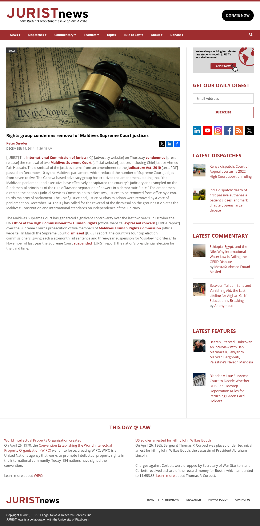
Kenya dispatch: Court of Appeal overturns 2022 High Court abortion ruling (231, 171)
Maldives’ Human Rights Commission (130, 228)
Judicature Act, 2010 (144, 167)
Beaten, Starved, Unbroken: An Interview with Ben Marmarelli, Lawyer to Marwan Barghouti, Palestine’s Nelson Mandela (231, 352)
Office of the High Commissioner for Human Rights (54, 223)
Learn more (165, 475)
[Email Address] (223, 98)
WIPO (38, 475)
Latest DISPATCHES (217, 155)
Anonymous (223, 305)
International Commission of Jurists (56, 157)
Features (91, 35)
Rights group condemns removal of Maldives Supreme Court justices (77, 135)
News (15, 35)
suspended (83, 243)
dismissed (75, 233)
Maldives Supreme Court (71, 162)
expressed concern (139, 223)
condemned (155, 157)
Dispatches (37, 35)
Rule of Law (133, 35)
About (156, 35)
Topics (111, 35)
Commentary (65, 35)
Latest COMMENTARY (220, 235)
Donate (176, 35)
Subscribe (223, 112)
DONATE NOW (237, 15)
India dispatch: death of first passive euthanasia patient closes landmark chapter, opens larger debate (229, 200)
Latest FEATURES (214, 330)
